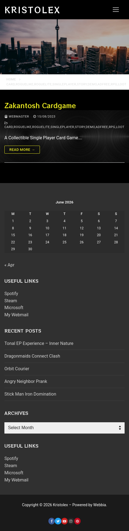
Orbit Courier (16, 368)
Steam (10, 300)
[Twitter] (58, 521)
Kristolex (32, 10)
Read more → (22, 150)
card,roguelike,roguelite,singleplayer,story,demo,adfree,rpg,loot (64, 125)
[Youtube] (64, 521)
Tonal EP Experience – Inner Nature (38, 343)
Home (11, 79)
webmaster (16, 116)
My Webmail (16, 314)
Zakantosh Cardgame (40, 105)
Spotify (11, 293)
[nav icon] (116, 9)
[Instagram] (71, 521)
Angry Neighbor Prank (25, 381)
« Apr (9, 265)
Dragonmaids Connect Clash (32, 356)
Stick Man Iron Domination (30, 394)
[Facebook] (51, 521)
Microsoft (13, 307)
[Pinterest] (77, 521)
